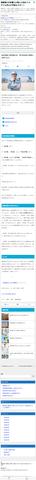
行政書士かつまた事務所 (7, 17)
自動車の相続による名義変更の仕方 (11, 393)
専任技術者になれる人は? (8, 366)
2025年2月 (6, 427)
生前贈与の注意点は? (7, 395)
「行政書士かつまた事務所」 (10, 282)
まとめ (6, 125)
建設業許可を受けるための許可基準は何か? (19, 315)
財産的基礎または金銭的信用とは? (17, 322)
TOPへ (27, 478)
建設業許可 (4, 63)
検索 (2, 374)
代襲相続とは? (6, 385)
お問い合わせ (6, 29)
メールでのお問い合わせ (9, 293)
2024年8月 (6, 432)
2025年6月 (6, 417)
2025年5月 (6, 419)
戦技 (8, 299)
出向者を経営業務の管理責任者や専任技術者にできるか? (27, 366)
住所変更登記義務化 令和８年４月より (12, 388)
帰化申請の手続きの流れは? (9, 390)
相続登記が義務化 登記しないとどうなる (12, 405)
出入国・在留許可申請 (9, 449)
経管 (12, 299)
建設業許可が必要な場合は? (16, 338)
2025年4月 (6, 422)
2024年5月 (6, 434)
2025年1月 (6, 429)
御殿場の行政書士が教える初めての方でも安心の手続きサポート (15, 3)
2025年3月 (6, 424)
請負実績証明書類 (9, 118)
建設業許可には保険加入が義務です (17, 330)
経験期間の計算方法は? (11, 122)
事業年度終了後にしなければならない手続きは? (20, 345)
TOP (17, 464)
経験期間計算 (18, 299)
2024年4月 (6, 437)
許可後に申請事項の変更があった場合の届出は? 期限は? (21, 354)
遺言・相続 (7, 454)
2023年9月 (6, 439)
